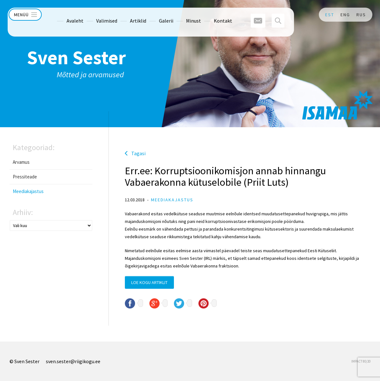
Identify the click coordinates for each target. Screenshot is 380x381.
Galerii (154, 14)
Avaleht (62, 14)
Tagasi (138, 153)
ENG (345, 14)
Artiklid (126, 14)
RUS (361, 14)
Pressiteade (25, 177)
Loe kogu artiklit (149, 282)
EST (329, 14)
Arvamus (21, 162)
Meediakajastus (28, 191)
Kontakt (211, 14)
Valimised (94, 14)
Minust (181, 14)
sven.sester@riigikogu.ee (73, 361)
